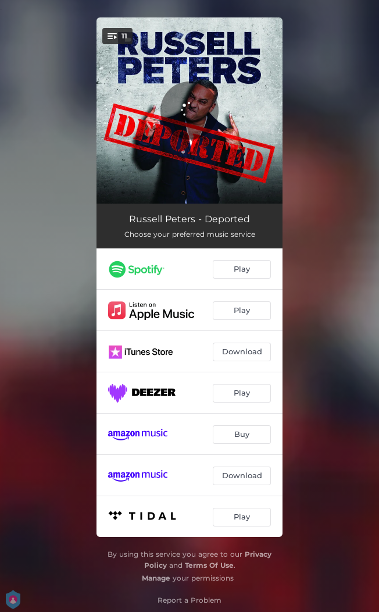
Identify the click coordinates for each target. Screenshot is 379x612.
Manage (156, 578)
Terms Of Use (209, 565)
